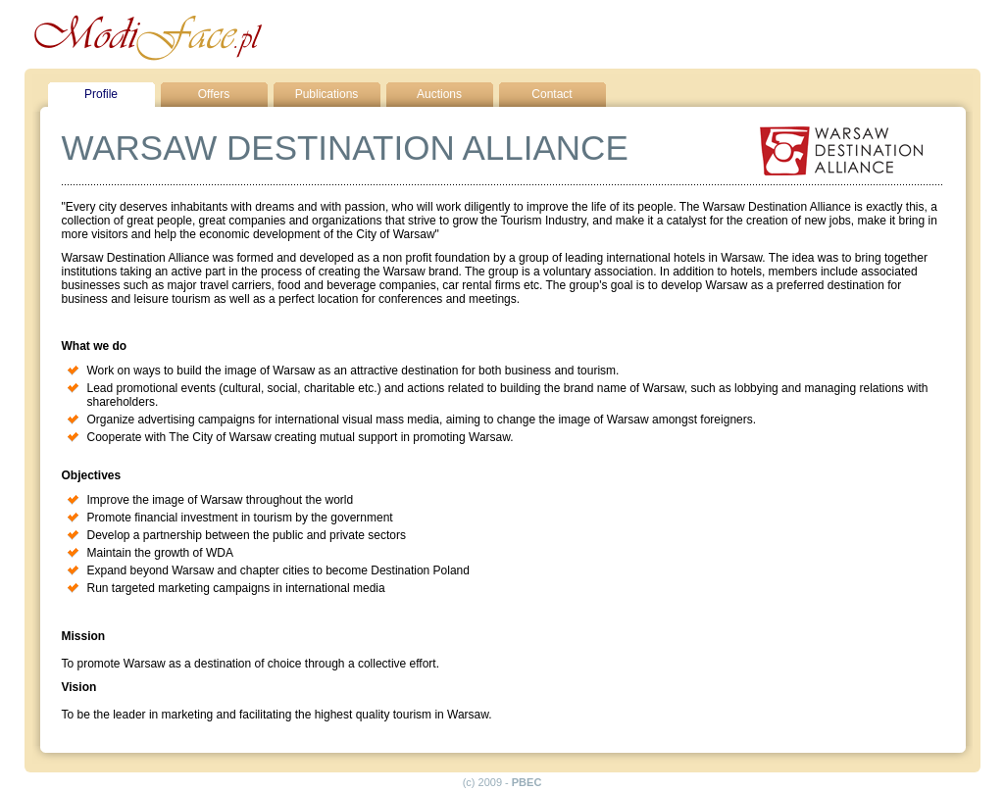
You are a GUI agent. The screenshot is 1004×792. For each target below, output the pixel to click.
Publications (327, 94)
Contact (551, 94)
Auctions (439, 94)
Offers (213, 94)
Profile (101, 94)
